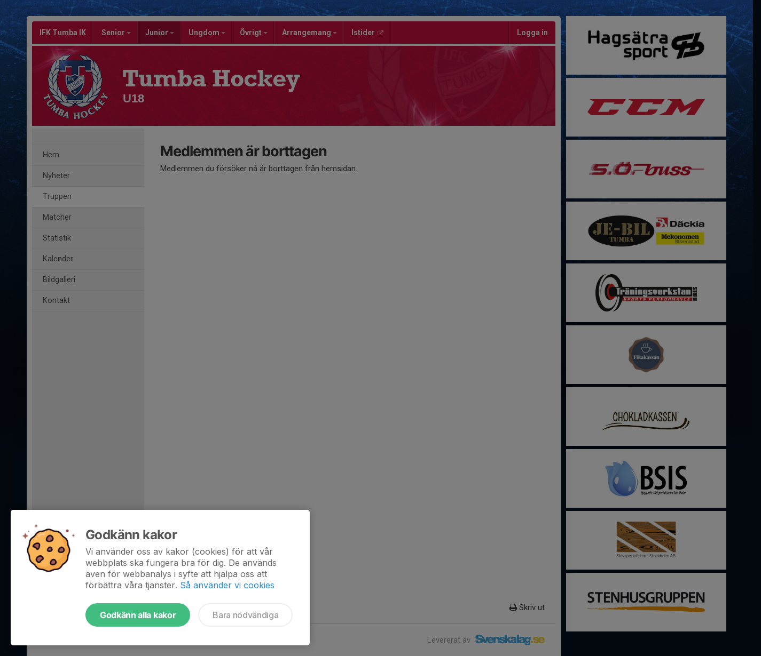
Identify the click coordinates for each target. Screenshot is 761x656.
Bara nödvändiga (245, 615)
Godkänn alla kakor (138, 615)
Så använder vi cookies (227, 585)
